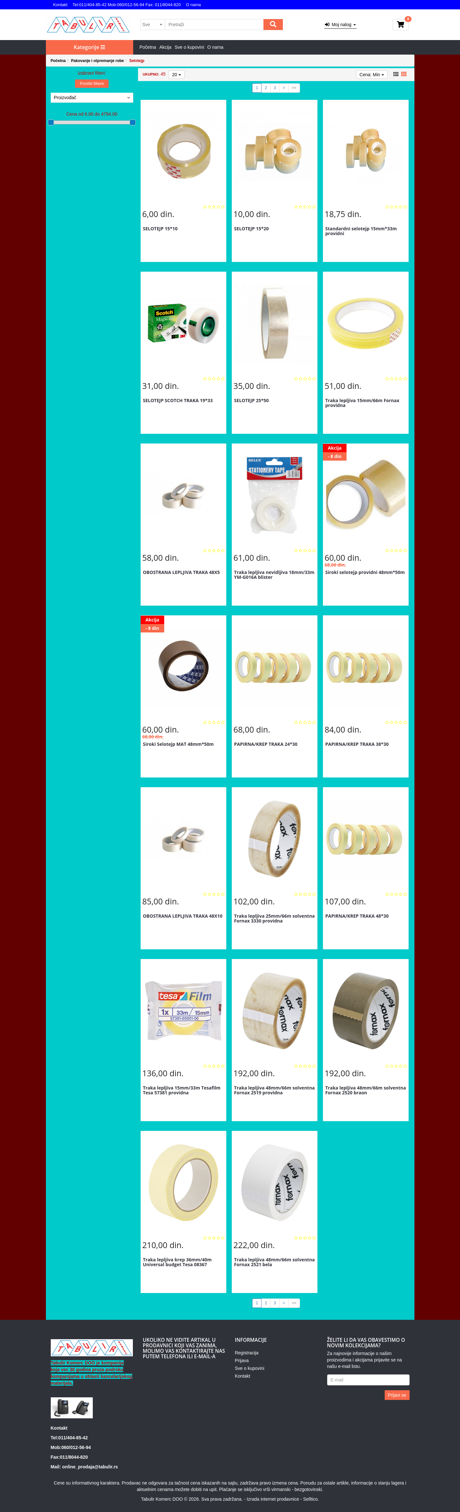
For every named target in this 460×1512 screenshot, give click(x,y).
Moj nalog (340, 24)
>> (294, 88)
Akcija (165, 47)
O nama (193, 4)
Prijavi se (397, 1395)
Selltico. (311, 1499)
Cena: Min (371, 74)
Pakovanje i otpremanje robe (97, 60)
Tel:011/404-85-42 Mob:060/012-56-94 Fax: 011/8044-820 (127, 4)
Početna (148, 47)
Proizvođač (92, 97)
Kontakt (60, 4)
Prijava (242, 1360)
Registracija (246, 1352)
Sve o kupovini (189, 47)
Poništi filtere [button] (92, 83)
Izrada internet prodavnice (273, 1499)
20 (176, 74)
